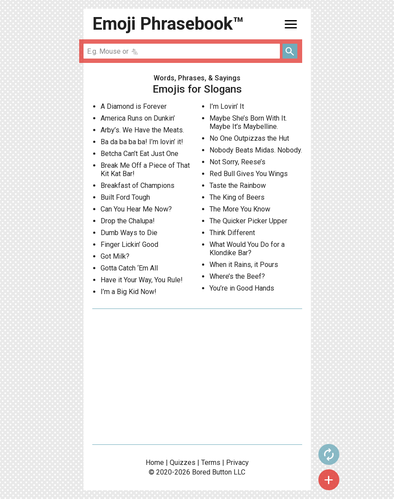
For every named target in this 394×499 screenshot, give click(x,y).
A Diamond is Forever (134, 106)
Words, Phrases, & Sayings (197, 78)
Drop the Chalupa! (128, 221)
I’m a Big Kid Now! (129, 292)
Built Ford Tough (125, 197)
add (329, 479)
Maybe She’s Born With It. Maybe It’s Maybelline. (248, 122)
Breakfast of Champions (137, 185)
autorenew (329, 454)
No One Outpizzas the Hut (249, 138)
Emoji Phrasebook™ (168, 24)
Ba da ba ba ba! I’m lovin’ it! (142, 142)
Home (155, 462)
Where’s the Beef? (237, 276)
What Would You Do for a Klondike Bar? (247, 248)
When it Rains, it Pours (243, 264)
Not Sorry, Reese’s (237, 162)
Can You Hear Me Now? (136, 209)
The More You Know (239, 209)
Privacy (237, 462)
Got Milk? (115, 256)
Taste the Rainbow (237, 185)
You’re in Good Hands (241, 288)
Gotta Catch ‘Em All (129, 268)
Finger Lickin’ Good (129, 244)
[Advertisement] (197, 376)
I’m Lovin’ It (226, 106)
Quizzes (182, 462)
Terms (210, 462)
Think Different (232, 233)
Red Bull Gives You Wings (248, 174)
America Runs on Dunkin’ (138, 118)
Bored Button (212, 472)
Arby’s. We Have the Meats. (142, 130)
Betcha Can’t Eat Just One (139, 153)
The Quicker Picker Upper (248, 221)
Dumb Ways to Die (129, 233)
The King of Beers (237, 197)
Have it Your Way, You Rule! (142, 280)
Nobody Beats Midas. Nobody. (255, 150)
